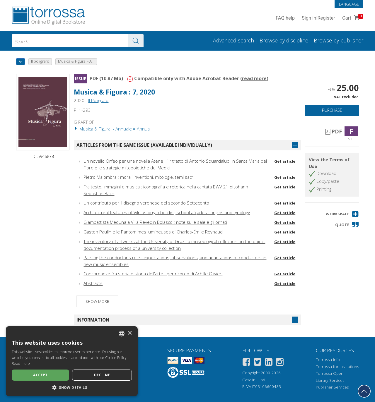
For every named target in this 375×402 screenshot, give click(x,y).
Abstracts (93, 283)
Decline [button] (102, 374)
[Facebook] (246, 363)
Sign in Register (318, 18)
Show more (97, 301)
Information (92, 320)
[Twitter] (257, 363)
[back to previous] (20, 61)
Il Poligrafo (98, 100)
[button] (342, 214)
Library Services (330, 380)
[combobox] (78, 40)
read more (254, 78)
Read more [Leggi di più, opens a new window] (21, 363)
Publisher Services (332, 387)
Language (349, 4)
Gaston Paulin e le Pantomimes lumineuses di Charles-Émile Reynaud (153, 232)
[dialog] (72, 361)
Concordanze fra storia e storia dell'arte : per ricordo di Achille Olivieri (152, 273)
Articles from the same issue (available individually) (144, 145)
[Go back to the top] (364, 391)
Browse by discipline (284, 40)
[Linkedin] (269, 363)
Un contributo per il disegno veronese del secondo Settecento (146, 203)
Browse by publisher (338, 40)
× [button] (129, 333)
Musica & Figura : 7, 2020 (114, 92)
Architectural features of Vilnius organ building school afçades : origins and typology (166, 212)
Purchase (332, 110)
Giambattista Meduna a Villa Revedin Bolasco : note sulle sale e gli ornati (155, 222)
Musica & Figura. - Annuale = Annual (112, 129)
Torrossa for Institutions (337, 366)
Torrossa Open (329, 373)
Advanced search (233, 40)
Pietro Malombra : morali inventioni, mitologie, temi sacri (138, 177)
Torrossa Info (328, 359)
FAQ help (285, 18)
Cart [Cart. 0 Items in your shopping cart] (352, 18)
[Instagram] (280, 363)
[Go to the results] (136, 40)
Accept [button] (40, 374)
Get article (284, 161)
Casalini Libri (253, 379)
